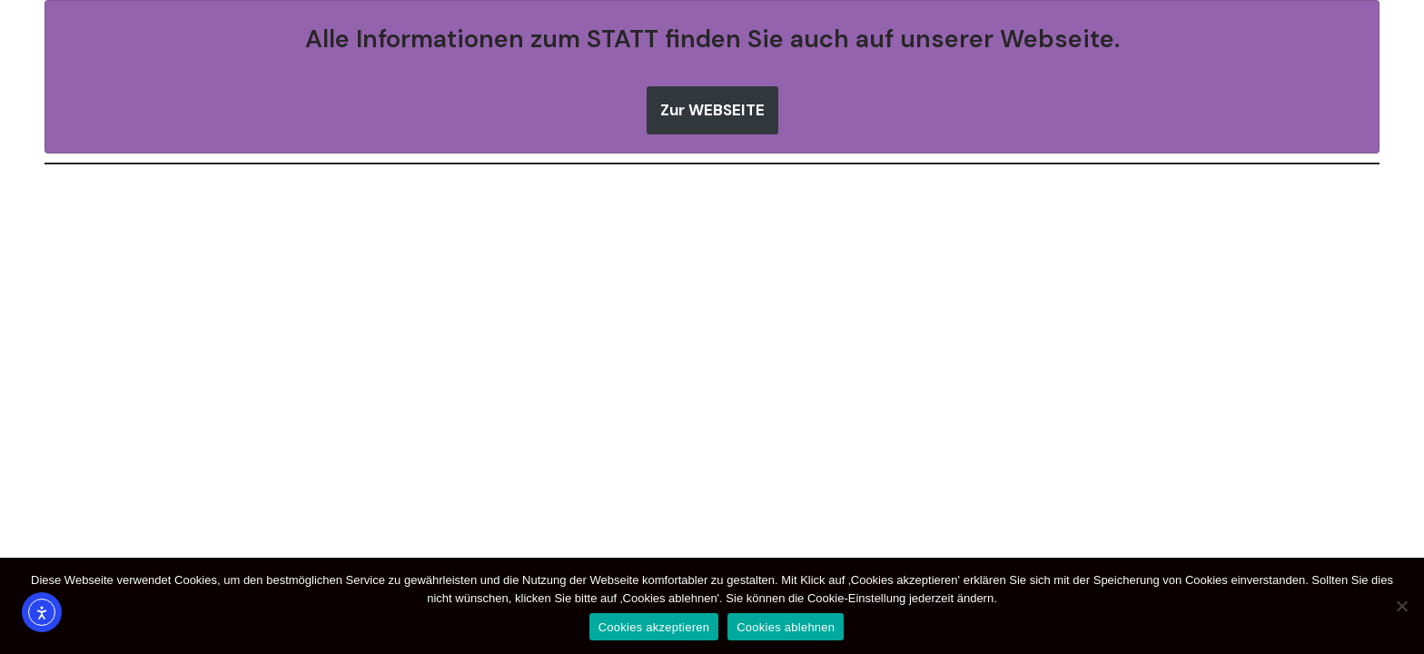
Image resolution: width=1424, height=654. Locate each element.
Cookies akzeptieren (654, 627)
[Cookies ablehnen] (1401, 606)
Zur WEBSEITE (712, 110)
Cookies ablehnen (786, 627)
